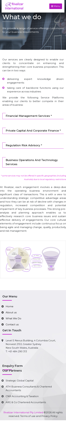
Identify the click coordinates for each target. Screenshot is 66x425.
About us (11, 312)
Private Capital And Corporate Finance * (33, 130)
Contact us (12, 324)
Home (9, 306)
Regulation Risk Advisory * (24, 145)
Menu (55, 6)
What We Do (13, 318)
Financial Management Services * (29, 115)
